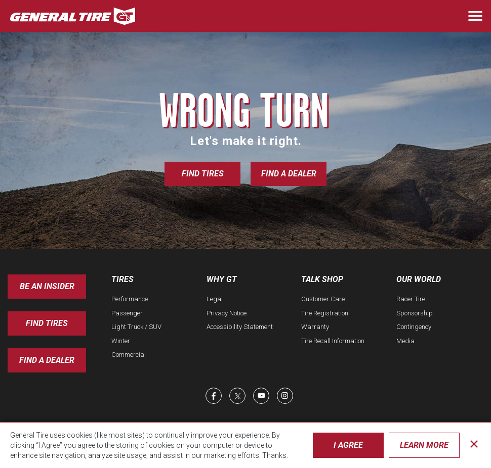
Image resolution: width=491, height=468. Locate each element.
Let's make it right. (246, 141)
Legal (215, 299)
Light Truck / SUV (136, 327)
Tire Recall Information (332, 341)
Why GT (222, 279)
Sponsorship (414, 313)
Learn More (424, 445)
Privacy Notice (227, 313)
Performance (129, 299)
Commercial (128, 354)
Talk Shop (322, 279)
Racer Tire (410, 299)
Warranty (315, 327)
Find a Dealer (288, 173)
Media (405, 341)
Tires (122, 279)
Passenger (127, 313)
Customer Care (323, 299)
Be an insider (47, 286)
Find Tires (203, 173)
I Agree (348, 445)
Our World (418, 279)
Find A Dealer (46, 360)
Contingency (413, 327)
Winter (120, 341)
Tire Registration (324, 313)
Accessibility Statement (240, 327)
